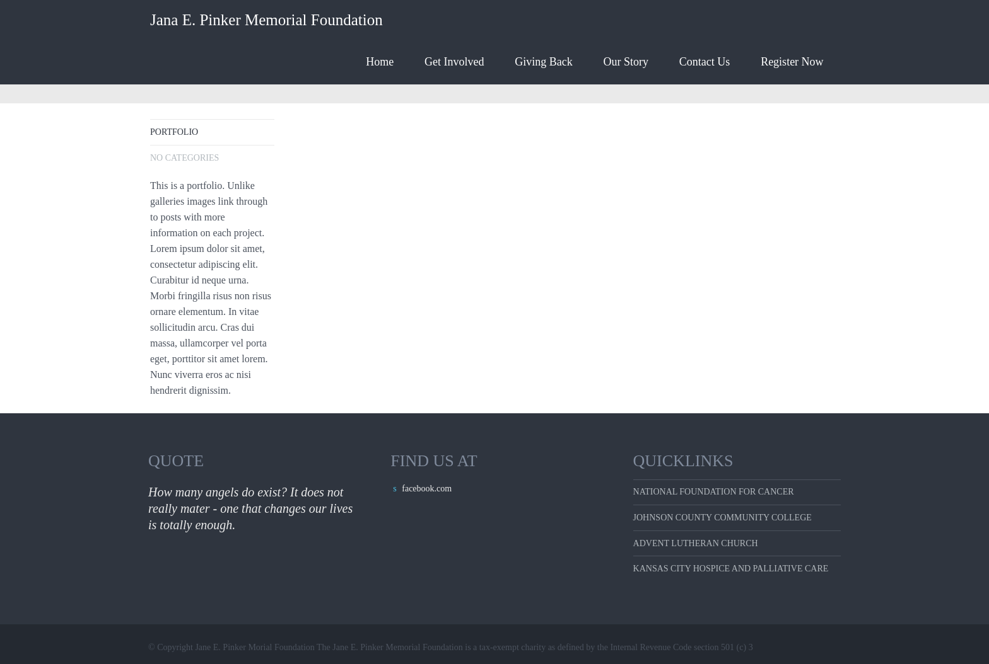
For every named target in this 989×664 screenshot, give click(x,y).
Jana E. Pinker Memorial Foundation (266, 20)
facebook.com (427, 488)
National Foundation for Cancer (713, 491)
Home (380, 61)
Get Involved (454, 61)
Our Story (626, 61)
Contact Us (704, 61)
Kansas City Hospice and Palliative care (731, 568)
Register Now (792, 61)
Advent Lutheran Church (695, 543)
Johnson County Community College (722, 517)
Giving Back (544, 61)
